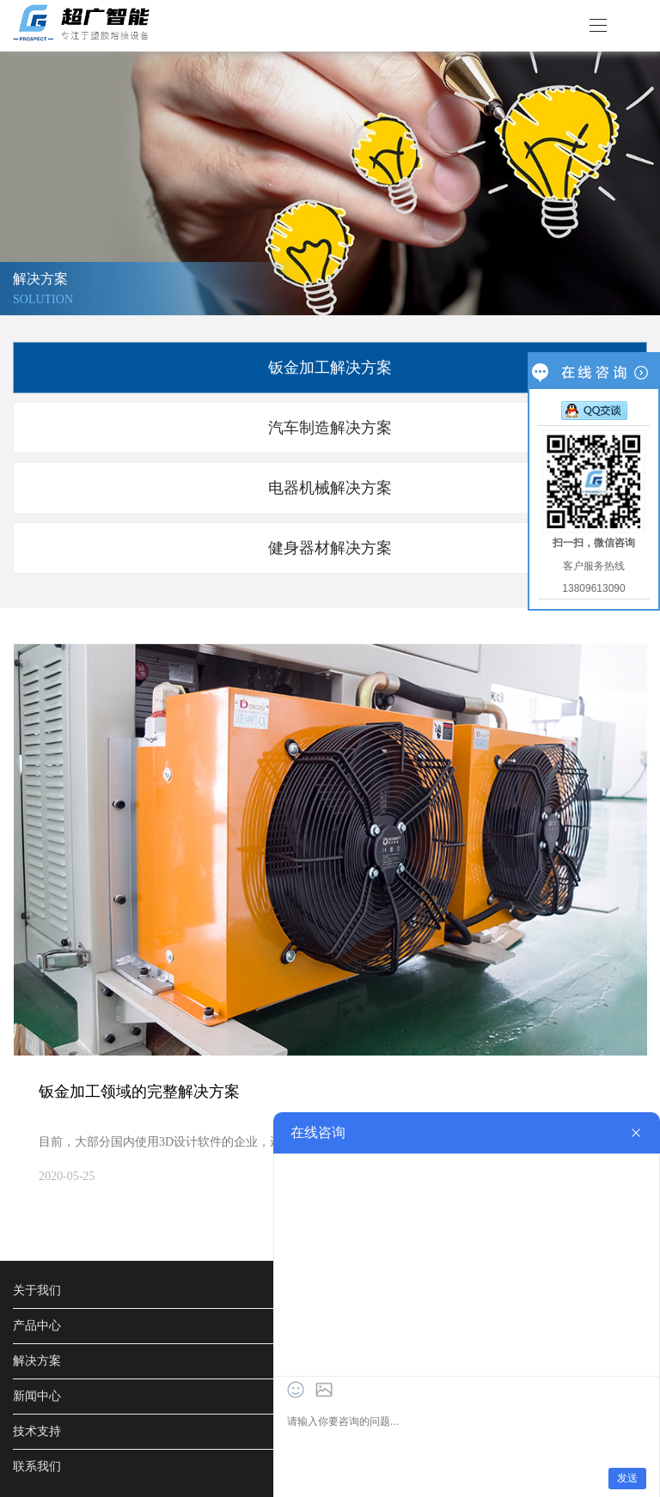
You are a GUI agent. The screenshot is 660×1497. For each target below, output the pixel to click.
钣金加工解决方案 (330, 367)
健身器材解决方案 (330, 548)
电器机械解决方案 (330, 487)
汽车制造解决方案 (330, 427)
